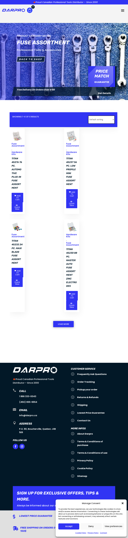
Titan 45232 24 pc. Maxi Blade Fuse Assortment (17, 251)
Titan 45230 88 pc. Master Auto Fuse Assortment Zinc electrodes (71, 267)
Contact (103, 533)
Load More (63, 324)
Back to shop (31, 59)
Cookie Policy (80, 533)
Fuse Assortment (72, 244)
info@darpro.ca (28, 415)
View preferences (113, 526)
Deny (91, 526)
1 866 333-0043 (27, 396)
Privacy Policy (93, 533)
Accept (69, 526)
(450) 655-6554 (28, 402)
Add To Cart (17, 197)
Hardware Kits (17, 153)
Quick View (17, 207)
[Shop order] (101, 120)
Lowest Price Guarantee (35, 515)
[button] (122, 503)
